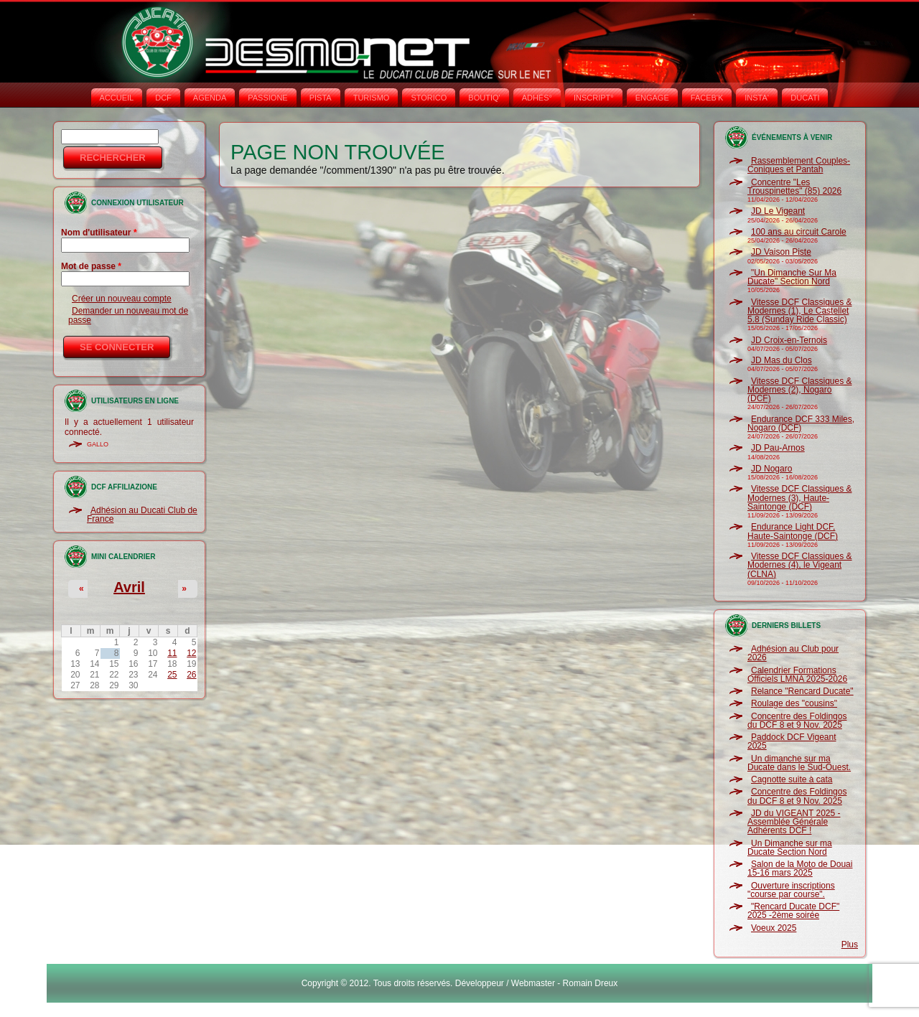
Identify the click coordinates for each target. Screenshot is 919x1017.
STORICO (429, 97)
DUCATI (804, 97)
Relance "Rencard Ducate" (802, 691)
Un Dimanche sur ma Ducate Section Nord (789, 847)
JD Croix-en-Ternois (789, 340)
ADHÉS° (537, 97)
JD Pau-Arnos (778, 448)
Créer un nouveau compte (122, 299)
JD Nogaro (771, 469)
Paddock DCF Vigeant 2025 (791, 741)
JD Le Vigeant (778, 211)
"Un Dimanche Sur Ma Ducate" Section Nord (791, 277)
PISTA (320, 97)
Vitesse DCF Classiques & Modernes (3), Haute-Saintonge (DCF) (799, 498)
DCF (163, 97)
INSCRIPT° (594, 97)
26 (191, 675)
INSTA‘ (757, 97)
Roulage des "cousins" (794, 703)
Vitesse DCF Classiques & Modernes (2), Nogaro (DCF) (799, 390)
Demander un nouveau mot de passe (128, 315)
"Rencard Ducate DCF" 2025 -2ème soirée (793, 910)
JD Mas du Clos (781, 360)
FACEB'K (707, 97)
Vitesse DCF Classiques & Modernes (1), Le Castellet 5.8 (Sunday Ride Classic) (799, 311)
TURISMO (371, 97)
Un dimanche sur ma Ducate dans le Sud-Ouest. (799, 763)
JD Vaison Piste (781, 252)
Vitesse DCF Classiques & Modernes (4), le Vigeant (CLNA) (799, 565)
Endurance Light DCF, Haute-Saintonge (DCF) (792, 531)
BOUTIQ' (484, 97)
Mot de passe (91, 266)
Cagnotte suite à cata (791, 779)
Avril (129, 587)
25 (172, 675)
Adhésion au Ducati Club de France (142, 514)
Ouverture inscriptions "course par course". (791, 890)
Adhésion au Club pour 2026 (793, 653)
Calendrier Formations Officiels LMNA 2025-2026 (797, 674)
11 (172, 653)
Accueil (117, 97)
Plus (849, 944)
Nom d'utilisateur (99, 233)
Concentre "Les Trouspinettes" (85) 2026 (794, 186)
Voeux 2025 (773, 928)
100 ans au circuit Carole (798, 232)
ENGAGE (652, 97)
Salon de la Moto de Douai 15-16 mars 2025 (799, 868)
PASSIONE (267, 97)
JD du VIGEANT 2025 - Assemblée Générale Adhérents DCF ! (794, 822)
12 (191, 653)
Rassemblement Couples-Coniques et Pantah (798, 165)
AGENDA (209, 97)
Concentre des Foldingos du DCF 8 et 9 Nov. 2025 (796, 720)
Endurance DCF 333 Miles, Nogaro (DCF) (800, 423)
